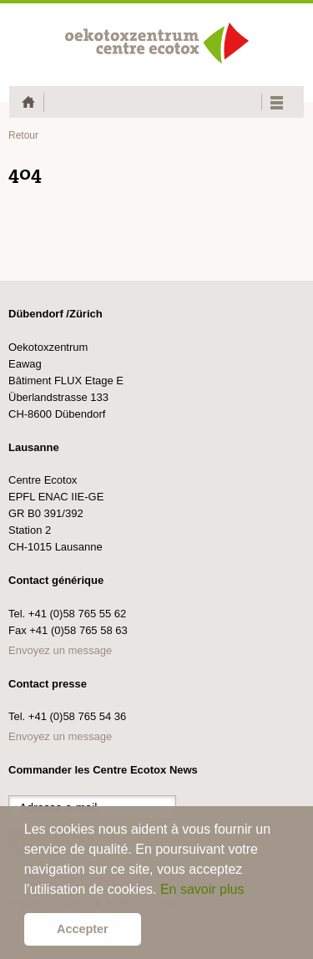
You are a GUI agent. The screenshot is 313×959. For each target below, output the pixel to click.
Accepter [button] (83, 929)
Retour (23, 135)
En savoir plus (202, 889)
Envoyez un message (60, 650)
